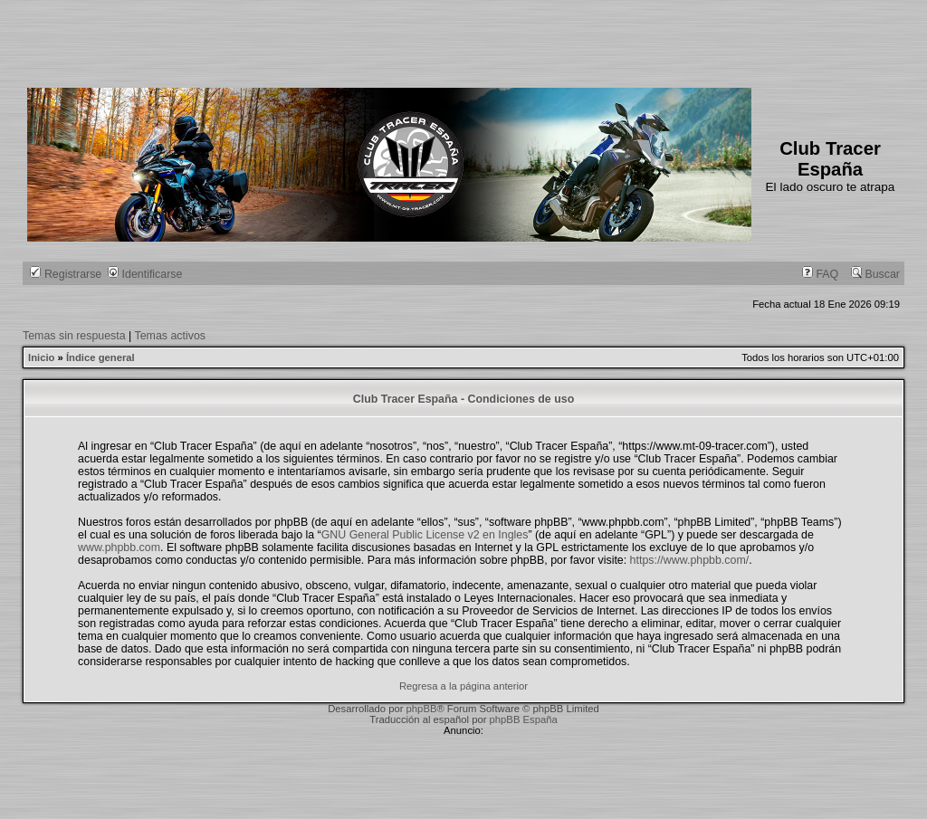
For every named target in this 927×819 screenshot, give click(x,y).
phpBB (421, 708)
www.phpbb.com (119, 547)
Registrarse (65, 274)
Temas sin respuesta (74, 335)
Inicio (41, 357)
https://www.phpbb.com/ (690, 560)
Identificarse (145, 274)
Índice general (100, 357)
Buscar (875, 274)
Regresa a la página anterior (463, 686)
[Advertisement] (356, 40)
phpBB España (524, 719)
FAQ (820, 274)
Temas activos (170, 335)
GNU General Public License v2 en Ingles (425, 535)
